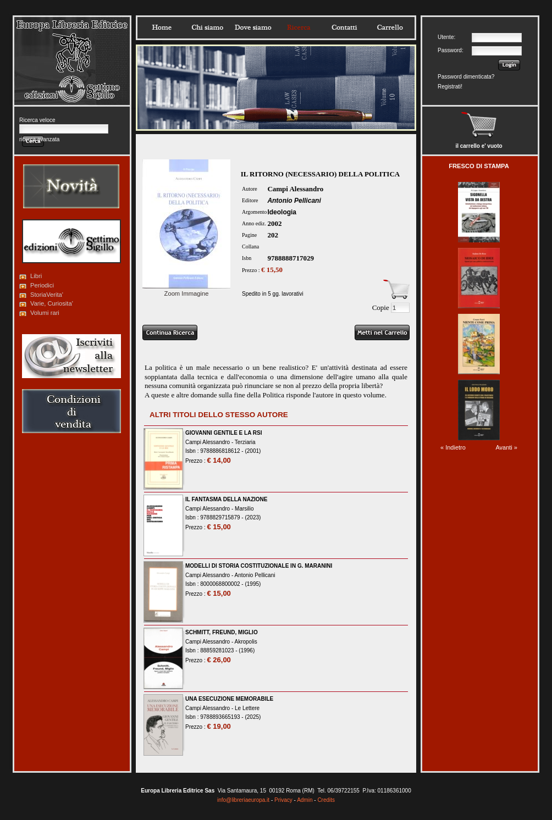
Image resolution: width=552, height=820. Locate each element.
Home (161, 27)
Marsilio (244, 509)
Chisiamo (207, 27)
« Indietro (453, 447)
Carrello (389, 27)
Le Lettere (247, 708)
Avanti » (506, 447)
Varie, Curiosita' (51, 303)
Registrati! (450, 87)
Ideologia (281, 212)
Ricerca (298, 27)
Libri (36, 276)
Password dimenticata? (466, 77)
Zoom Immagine (186, 290)
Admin (304, 800)
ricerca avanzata (39, 139)
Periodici (42, 285)
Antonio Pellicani (294, 200)
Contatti (344, 27)
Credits (326, 800)
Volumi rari (44, 312)
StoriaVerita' (46, 294)
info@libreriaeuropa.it (243, 800)
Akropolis (246, 642)
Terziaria (245, 442)
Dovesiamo (252, 27)
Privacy (283, 800)
